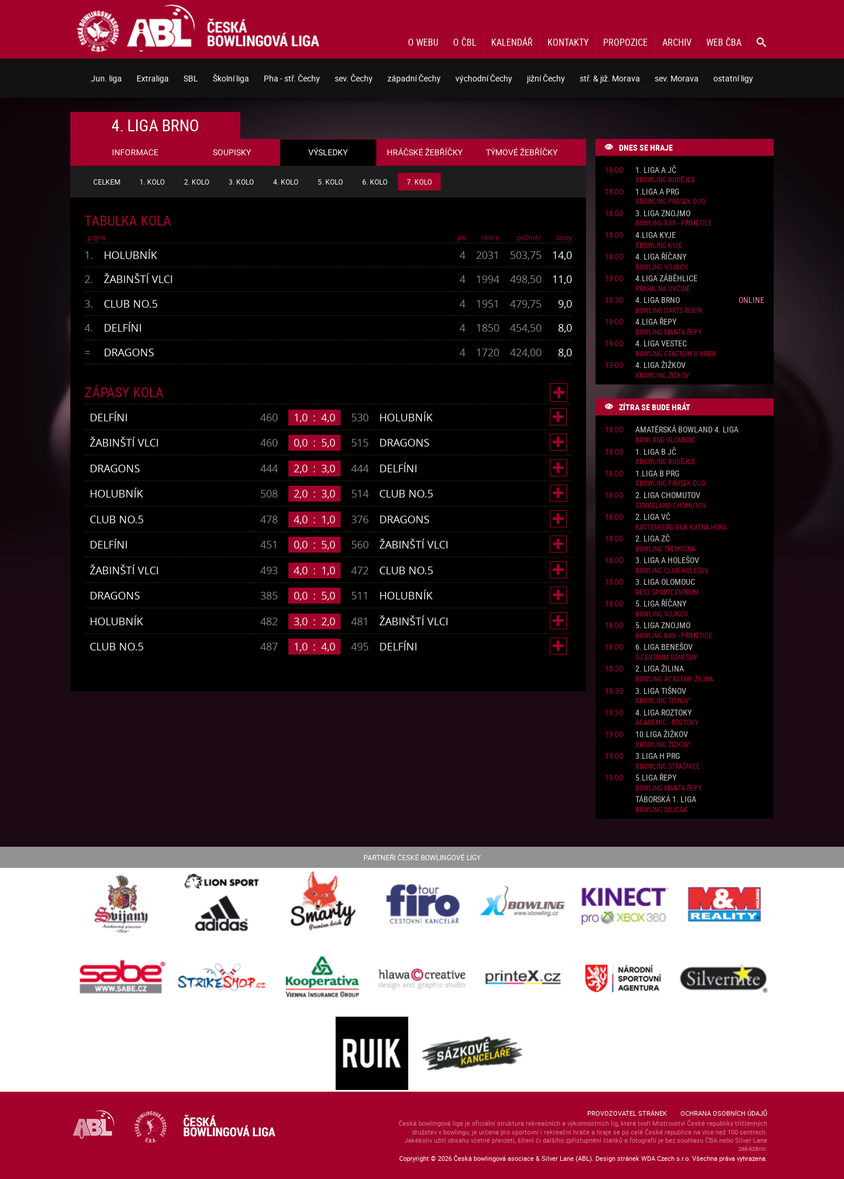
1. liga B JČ (655, 452)
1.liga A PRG (657, 192)
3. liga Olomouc (665, 582)
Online (751, 299)
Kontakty (567, 42)
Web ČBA (723, 42)
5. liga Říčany (660, 604)
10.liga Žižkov (661, 735)
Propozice (625, 42)
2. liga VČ (653, 517)
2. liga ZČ (652, 539)
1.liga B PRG (657, 474)
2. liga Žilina (659, 669)
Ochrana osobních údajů (723, 1113)
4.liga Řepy (655, 322)
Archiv (677, 42)
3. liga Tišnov (660, 691)
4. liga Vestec (661, 344)
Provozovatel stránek (627, 1113)
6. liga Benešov (664, 647)
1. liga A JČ (655, 170)
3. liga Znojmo (662, 214)
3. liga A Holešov (667, 560)
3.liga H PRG (657, 756)
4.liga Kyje (655, 235)
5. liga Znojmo (662, 626)
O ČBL (465, 42)
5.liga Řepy (655, 778)
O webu (423, 42)
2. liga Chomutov (667, 495)
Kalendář (512, 42)
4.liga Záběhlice (666, 279)
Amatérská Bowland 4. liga (686, 430)
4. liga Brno (657, 300)
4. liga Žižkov (660, 365)
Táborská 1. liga (665, 800)
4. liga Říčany (660, 257)
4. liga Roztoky (663, 713)
